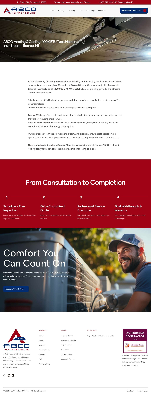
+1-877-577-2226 (106, 2)
